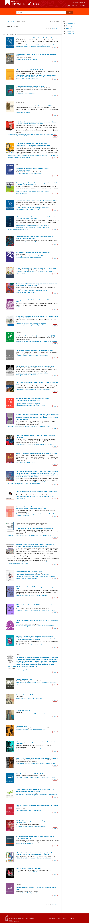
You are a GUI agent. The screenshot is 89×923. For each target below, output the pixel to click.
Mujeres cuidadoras (35, 155)
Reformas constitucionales (42, 574)
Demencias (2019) (21, 726)
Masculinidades (38, 173)
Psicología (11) (70, 31)
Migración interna (21, 404)
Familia (37, 242)
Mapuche (18, 595)
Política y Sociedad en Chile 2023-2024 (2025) (29, 70)
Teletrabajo (26, 515)
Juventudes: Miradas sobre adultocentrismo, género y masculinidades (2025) (33, 169)
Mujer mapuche (19, 426)
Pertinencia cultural (44, 426)
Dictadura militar (41, 77)
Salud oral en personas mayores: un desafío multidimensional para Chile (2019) (37, 742)
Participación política (33, 225)
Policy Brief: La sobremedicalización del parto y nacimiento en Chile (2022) (37, 383)
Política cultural (32, 59)
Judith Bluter (35, 872)
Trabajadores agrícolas (39, 323)
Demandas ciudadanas (49, 75)
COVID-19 (18, 355)
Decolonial (19, 373)
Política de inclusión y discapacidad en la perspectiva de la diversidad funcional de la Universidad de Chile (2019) (34, 853)
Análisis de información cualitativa (40, 46)
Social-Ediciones (20, 45)
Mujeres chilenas (42, 714)
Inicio (7, 21)
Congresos (28, 795)
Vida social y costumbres (24, 670)
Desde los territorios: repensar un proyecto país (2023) (33, 252)
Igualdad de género (27, 173)
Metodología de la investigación (45, 45)
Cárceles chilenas (29, 242)
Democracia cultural (21, 59)
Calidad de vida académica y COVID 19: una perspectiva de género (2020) (36, 605)
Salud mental (19, 462)
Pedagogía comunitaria (22, 375)
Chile (43, 325)
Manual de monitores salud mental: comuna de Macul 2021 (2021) (36, 453)
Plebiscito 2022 (44, 225)
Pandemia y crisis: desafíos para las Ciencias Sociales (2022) (34, 350)
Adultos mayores (41, 444)
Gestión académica (35, 610)
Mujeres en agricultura (22, 325)
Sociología (19, 777)
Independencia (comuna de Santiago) (28, 134)
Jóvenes (45, 341)
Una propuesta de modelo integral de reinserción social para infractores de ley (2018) (35, 837)
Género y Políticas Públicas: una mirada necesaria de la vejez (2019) (37, 758)
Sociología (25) (70, 33)
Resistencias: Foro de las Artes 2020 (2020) (29, 571)
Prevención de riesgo (43, 482)
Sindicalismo (50, 77)
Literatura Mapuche (41, 595)
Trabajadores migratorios (34, 404)
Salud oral (22, 444)
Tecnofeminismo (20, 645)
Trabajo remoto (20, 514)
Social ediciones (52, 341)
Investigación (31, 893)
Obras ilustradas (36, 626)
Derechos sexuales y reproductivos (26, 292)
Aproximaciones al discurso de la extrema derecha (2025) (34, 106)
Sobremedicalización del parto (33, 389)
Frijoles (34, 271)
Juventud (18, 173)
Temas (68, 5)
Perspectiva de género (22, 610)
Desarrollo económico (31, 256)
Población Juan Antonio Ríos (48, 134)
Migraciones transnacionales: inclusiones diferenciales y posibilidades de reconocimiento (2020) (33, 399)
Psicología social (30, 93)
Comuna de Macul (29, 462)
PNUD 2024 (31, 77)
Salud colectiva (26, 136)
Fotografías (27, 626)
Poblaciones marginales (22, 496)
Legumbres (19, 271)
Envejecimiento (31, 444)
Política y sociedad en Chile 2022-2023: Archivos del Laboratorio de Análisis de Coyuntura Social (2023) (36, 218)
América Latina (33, 355)
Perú (17, 684)
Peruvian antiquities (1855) (24, 679)
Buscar (44, 10)
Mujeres (18, 714)
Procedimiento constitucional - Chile (18, 229)
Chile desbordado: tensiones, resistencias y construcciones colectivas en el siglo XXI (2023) (34, 237)
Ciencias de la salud (21, 291)
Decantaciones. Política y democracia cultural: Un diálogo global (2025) (36, 55)
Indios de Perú (20, 682)
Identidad (25, 777)
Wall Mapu (25, 595)
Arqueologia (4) (70, 26)
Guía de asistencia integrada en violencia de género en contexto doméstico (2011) (36, 821)
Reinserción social (21, 843)
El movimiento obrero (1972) (24, 695)
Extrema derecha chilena (23, 113)
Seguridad (30, 826)
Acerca (64, 918)
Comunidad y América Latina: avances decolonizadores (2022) (35, 366)
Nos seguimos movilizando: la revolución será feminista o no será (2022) (36, 301)
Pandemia (25, 355)
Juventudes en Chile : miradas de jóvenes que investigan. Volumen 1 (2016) (37, 888)
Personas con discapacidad (23, 191)
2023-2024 (39, 75)
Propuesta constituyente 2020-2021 (18, 483)
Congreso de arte (21, 578)
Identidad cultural (34, 777)
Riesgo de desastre (34, 483)
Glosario (42, 777)
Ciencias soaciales (21, 208)
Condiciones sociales (48, 496)
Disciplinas (35, 795)
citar (55, 47)
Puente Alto (11, 426)
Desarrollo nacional (35, 257)
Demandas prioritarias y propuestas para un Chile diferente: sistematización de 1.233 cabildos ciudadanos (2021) (35, 545)
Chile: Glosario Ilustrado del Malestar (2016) (29, 774)
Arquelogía (53, 682)
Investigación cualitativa (23, 46)
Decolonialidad (20, 93)
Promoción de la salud (31, 426)
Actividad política (36, 341)
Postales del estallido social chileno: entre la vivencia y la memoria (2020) (37, 621)
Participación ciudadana (14, 562)
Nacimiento (46, 389)
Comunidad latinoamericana (40, 373)
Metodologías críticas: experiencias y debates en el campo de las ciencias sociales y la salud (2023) (36, 284)
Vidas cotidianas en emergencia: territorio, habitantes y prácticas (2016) (36, 492)
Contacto (71, 918)
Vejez (17, 444)
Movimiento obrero (21, 698)
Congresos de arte (32, 578)
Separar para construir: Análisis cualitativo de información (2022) (36, 38)
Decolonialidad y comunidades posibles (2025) (30, 86)
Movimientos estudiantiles (23, 341)
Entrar (79, 918)
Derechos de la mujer (41, 291)
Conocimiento (43, 795)
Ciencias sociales (30, 45)
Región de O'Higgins (35, 325)
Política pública (20, 389)
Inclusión (46, 191)
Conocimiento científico (33, 645)
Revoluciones (19, 626)
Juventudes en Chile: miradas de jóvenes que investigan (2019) (35, 336)
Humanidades (20, 795)
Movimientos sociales (22, 227)
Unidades (82, 5)
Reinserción (30, 843)
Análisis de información (22, 209)
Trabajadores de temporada (24, 323)
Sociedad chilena (20, 75)
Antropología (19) (70, 23)
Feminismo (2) (69, 28)
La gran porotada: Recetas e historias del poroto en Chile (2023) (36, 268)
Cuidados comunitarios (14, 136)
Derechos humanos (21, 193)
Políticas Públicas (50, 763)
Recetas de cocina (42, 271)
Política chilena (30, 75)
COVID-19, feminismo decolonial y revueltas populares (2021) (35, 528)
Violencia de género (21, 826)
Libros (12, 21)
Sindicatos (39, 698)
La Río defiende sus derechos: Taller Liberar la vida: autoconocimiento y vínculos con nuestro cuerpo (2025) (33, 144)
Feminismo (32, 227)
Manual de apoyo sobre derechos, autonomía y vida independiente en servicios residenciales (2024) (37, 183)
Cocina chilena (27, 271)
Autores (74, 5)
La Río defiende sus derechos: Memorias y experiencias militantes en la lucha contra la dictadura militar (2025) (36, 123)
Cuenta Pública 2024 (21, 77)
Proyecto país (20, 256)
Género (43, 645)
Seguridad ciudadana (40, 826)
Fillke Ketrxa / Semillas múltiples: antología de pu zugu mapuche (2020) (36, 587)
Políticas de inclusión (22, 858)
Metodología (30, 208)
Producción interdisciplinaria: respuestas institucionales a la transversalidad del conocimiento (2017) (35, 790)
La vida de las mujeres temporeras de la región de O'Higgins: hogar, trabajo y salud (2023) (37, 317)
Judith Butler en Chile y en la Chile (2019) (28, 868)
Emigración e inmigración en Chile (25, 405)
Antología (32, 595)
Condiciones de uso (54, 918)
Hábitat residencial (37, 191)
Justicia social (19, 242)
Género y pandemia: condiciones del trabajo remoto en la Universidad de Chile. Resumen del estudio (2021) (34, 507)
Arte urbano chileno (37, 576)
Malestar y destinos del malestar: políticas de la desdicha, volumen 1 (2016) (37, 806)
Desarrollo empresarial (22, 257)
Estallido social (34, 375)
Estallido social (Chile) (48, 626)
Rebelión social (43, 535)
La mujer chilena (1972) (23, 710)
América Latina (12, 670)
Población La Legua (35, 496)
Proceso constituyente (31, 78)
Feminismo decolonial (31, 535)
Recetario (51, 271)
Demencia (19, 729)
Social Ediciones (34, 209)
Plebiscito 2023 (20, 78)
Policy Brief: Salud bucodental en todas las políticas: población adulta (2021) (35, 436)
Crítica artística (20, 574)
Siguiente (54, 28)
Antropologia (45, 682)
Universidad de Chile (50, 514)
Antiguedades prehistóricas (32, 682)
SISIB (10, 920)
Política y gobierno (21, 225)
